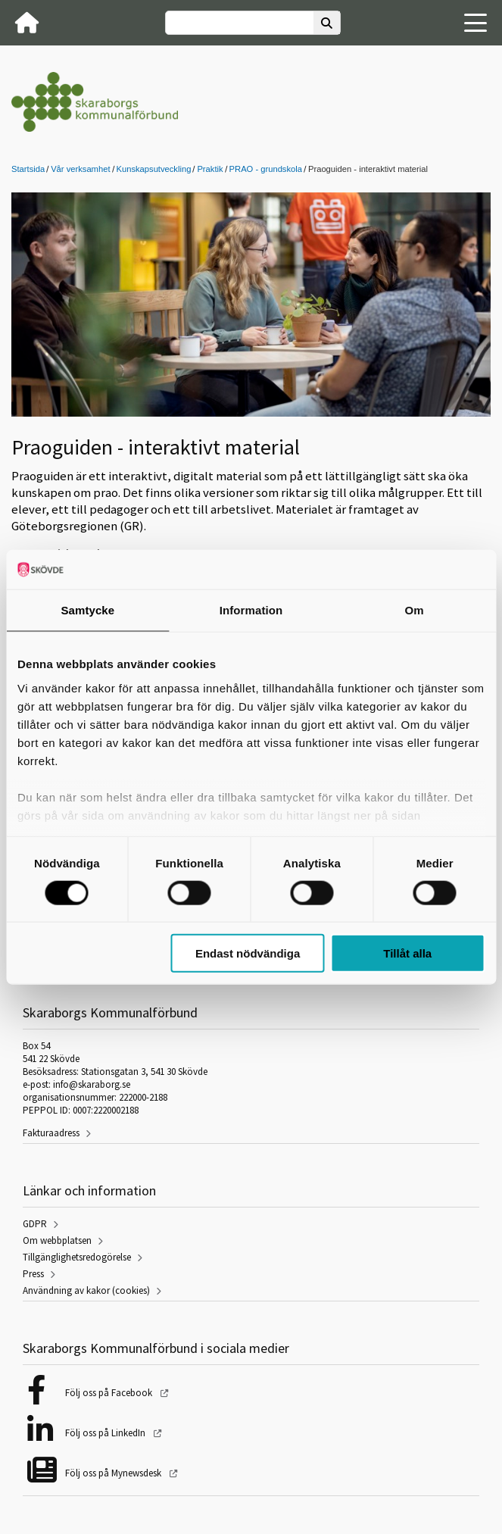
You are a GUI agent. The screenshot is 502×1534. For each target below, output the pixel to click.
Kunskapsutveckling (154, 168)
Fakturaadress (51, 1132)
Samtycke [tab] (87, 610)
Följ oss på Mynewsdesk (114, 1473)
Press (33, 1273)
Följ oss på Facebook (109, 1392)
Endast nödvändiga (247, 953)
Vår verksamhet (80, 168)
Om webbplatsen (57, 1240)
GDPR (35, 1223)
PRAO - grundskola (265, 168)
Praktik (210, 168)
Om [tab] (414, 610)
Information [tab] (251, 610)
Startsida (28, 168)
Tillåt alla (407, 953)
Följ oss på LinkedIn (106, 1432)
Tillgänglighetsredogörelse (77, 1257)
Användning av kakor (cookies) (86, 1290)
